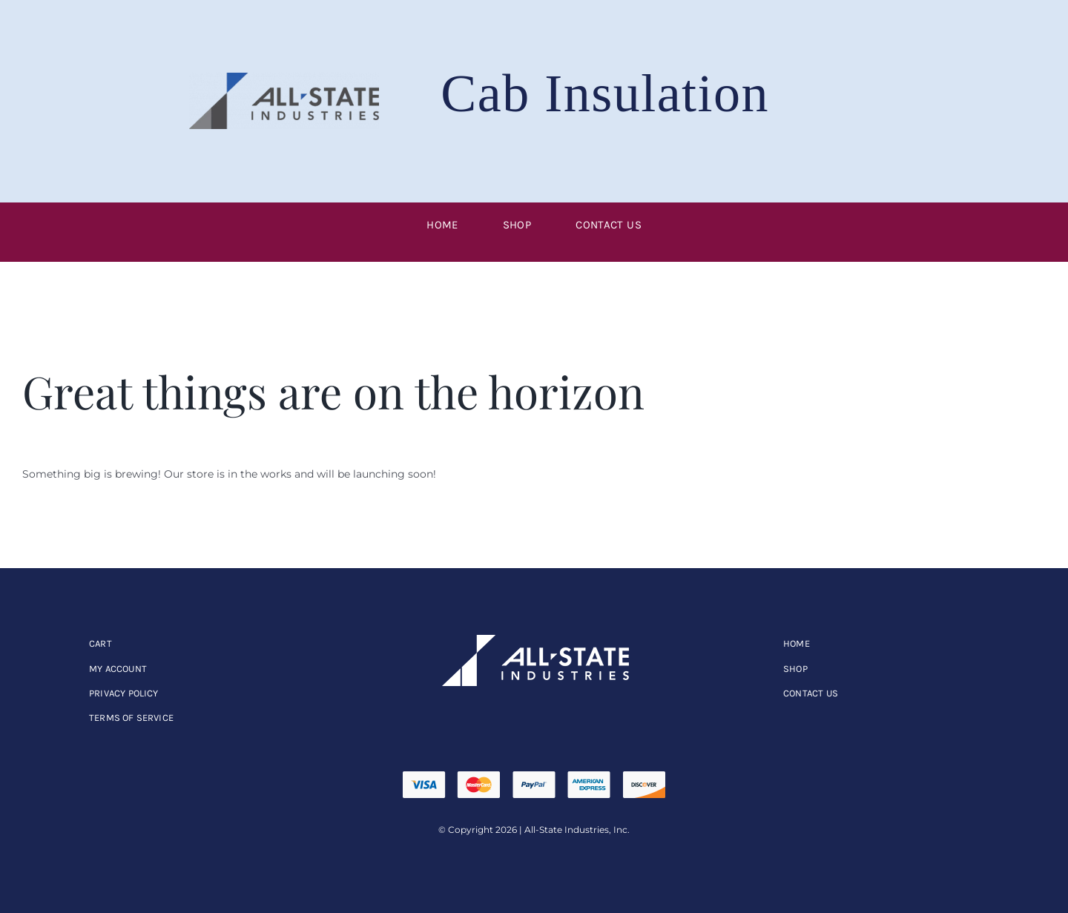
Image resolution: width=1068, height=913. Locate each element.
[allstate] (534, 640)
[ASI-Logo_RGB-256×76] (284, 78)
